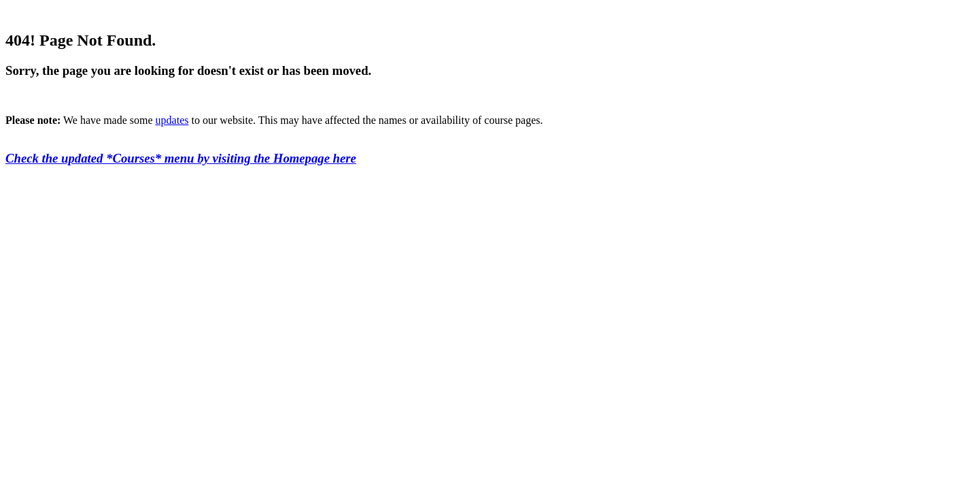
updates (172, 120)
